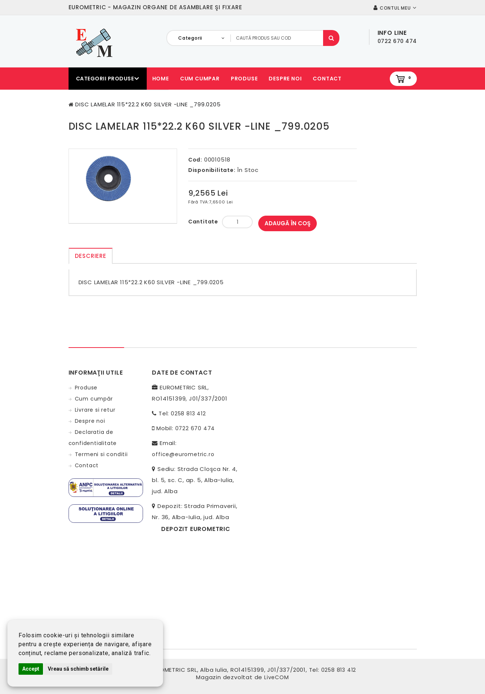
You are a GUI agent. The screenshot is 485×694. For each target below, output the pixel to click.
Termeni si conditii (101, 454)
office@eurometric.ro (183, 454)
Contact (327, 78)
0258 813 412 (188, 413)
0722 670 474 (195, 428)
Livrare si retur (95, 410)
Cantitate (203, 221)
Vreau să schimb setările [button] (78, 669)
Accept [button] (30, 669)
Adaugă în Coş (287, 223)
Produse (244, 78)
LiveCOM (276, 677)
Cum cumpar (200, 78)
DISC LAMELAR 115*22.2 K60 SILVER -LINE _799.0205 (147, 104)
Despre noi (285, 78)
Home (160, 78)
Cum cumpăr (94, 398)
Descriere (90, 256)
